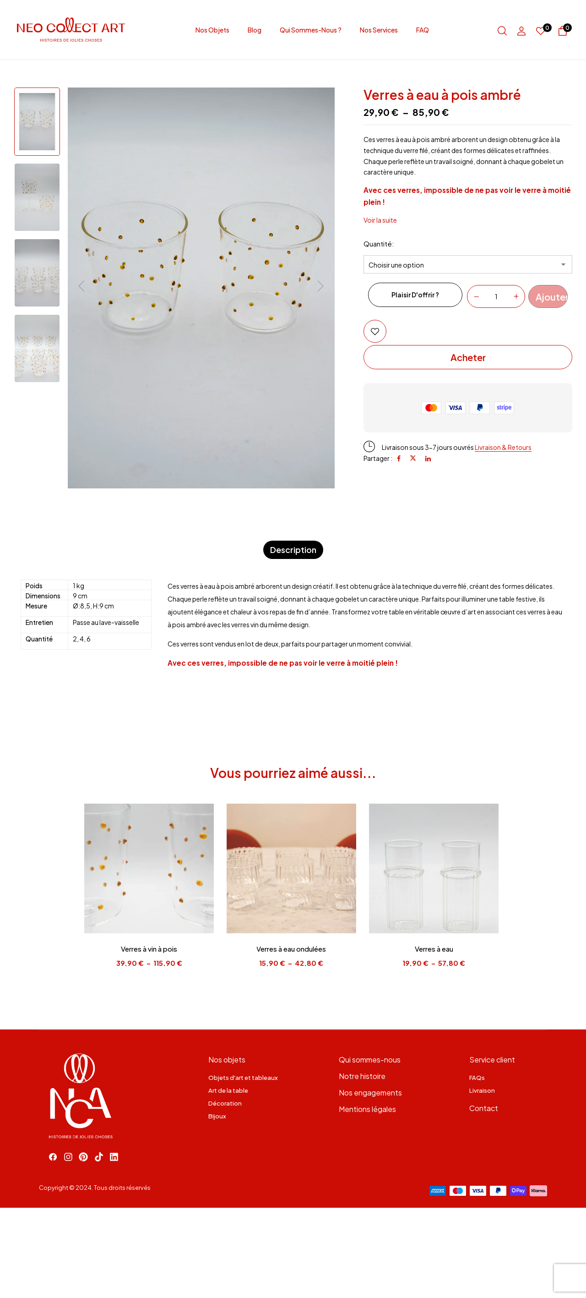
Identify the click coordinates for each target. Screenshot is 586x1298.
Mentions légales (367, 1109)
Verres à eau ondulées (293, 949)
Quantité (378, 243)
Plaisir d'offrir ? (415, 294)
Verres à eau (436, 949)
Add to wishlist (375, 331)
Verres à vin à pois (150, 949)
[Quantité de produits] (496, 296)
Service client (492, 1059)
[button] (563, 32)
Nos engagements (370, 1092)
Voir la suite (380, 220)
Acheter (468, 357)
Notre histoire (362, 1076)
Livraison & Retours (503, 447)
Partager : (378, 458)
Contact (483, 1108)
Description (293, 549)
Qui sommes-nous (370, 1059)
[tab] (293, 550)
